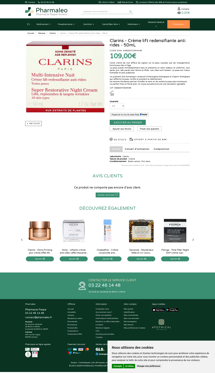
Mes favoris (129, 326)
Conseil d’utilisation (137, 150)
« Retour (33, 124)
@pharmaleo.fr (38, 318)
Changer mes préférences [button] (148, 366)
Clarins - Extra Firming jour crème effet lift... (40, 252)
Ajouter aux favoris (122, 129)
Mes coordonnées (131, 319)
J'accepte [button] (117, 366)
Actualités (71, 313)
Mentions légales (103, 329)
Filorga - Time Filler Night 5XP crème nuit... (175, 252)
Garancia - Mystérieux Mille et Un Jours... (141, 252)
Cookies (99, 338)
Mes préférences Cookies (134, 329)
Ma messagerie (130, 323)
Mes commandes (131, 316)
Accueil (30, 34)
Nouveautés (72, 323)
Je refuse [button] (129, 366)
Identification (129, 313)
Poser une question (150, 129)
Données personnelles (105, 335)
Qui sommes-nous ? (104, 313)
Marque (42, 34)
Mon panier (128, 310)
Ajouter (40, 259)
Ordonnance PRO (74, 335)
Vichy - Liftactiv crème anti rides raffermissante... (74, 252)
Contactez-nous (102, 310)
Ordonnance (72, 332)
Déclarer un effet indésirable (107, 323)
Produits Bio (72, 329)
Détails (116, 150)
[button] (28, 25)
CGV (97, 332)
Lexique (70, 316)
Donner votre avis (108, 195)
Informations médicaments (107, 319)
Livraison (99, 326)
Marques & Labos (74, 319)
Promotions (72, 326)
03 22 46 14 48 (105, 286)
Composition (161, 150)
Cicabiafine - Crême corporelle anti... (107, 252)
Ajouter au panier (128, 123)
